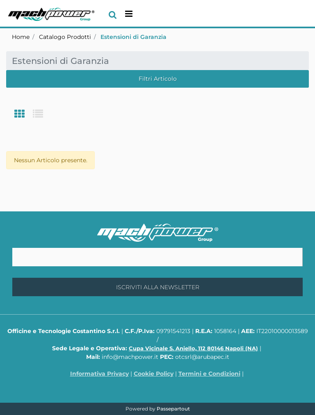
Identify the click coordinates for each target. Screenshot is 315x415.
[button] (157, 287)
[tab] (23, 114)
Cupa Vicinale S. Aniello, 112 (193, 348)
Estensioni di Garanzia (133, 37)
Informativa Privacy (99, 373)
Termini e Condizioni (209, 373)
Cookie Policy (153, 373)
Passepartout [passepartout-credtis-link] (173, 409)
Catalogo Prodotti (65, 37)
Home (21, 37)
